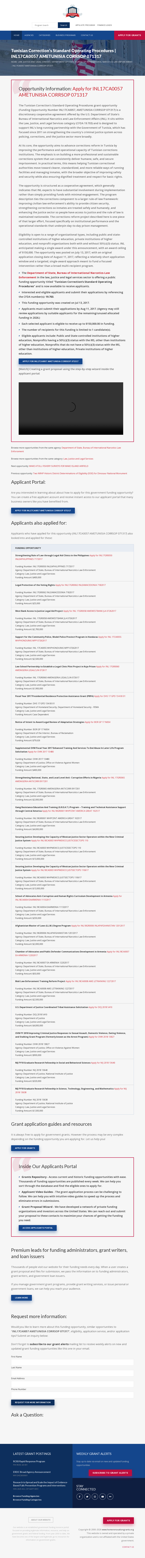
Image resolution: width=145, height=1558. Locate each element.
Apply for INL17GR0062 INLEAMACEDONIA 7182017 (80, 585)
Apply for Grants (129, 35)
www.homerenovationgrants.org (118, 1529)
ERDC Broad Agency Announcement (32, 1471)
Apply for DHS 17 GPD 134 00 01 (110, 696)
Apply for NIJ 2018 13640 (103, 1062)
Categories (44, 35)
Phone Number (18, 1389)
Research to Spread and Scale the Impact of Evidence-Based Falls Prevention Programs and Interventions (40, 1484)
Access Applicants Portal (38, 1228)
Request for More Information (33, 1402)
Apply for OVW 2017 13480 (41, 751)
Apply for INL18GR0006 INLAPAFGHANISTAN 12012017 (98, 925)
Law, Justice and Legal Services (34, 62)
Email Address (18, 1378)
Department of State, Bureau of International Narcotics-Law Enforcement (92, 62)
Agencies (29, 35)
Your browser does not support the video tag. (71, 408)
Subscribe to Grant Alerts (110, 1473)
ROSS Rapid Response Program (29, 1461)
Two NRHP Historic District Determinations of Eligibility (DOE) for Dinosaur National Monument (80, 473)
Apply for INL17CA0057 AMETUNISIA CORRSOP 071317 (51, 361)
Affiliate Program (85, 25)
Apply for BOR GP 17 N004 (98, 722)
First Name (16, 1356)
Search (63, 25)
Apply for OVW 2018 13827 (102, 1036)
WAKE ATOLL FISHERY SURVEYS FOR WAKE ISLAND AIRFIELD (58, 466)
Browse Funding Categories (27, 1499)
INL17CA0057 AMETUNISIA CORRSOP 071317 (32, 65)
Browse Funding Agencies (26, 1496)
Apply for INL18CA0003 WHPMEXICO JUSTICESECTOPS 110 (60, 840)
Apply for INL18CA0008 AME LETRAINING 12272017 (91, 981)
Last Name (16, 1367)
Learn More (21, 1298)
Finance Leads (104, 25)
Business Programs (66, 35)
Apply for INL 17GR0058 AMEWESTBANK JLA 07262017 (90, 611)
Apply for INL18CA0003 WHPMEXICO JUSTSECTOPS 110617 (60, 870)
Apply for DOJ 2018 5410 (100, 1007)
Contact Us (87, 35)
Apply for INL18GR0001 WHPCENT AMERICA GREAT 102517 (71, 810)
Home (16, 35)
